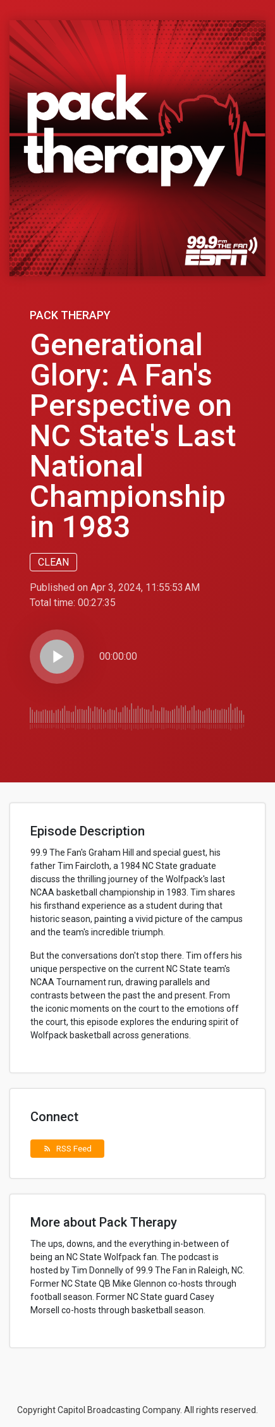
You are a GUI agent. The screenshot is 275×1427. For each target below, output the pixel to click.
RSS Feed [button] (67, 1148)
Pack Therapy (70, 315)
